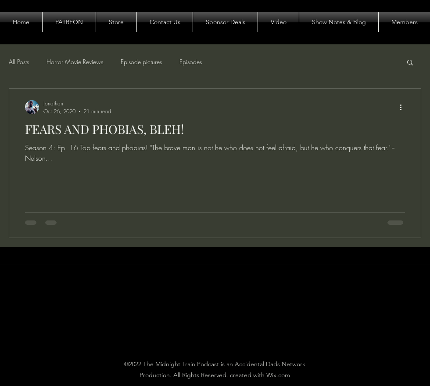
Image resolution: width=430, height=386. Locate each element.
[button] (410, 63)
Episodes (190, 62)
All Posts (19, 62)
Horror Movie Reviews (75, 62)
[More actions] (403, 107)
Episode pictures (141, 62)
